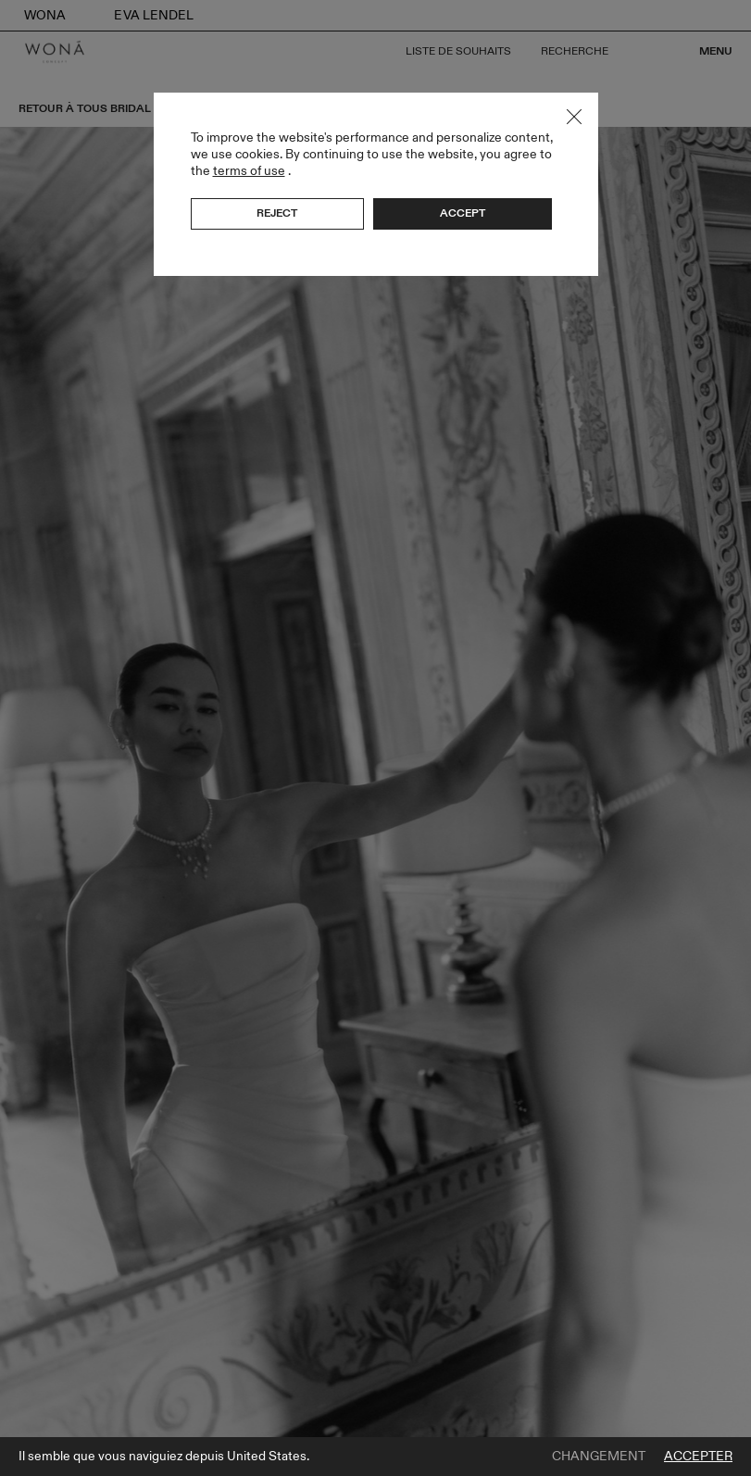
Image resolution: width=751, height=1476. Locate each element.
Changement (598, 1456)
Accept (462, 213)
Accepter (698, 1456)
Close (574, 116)
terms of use (249, 171)
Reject (277, 213)
